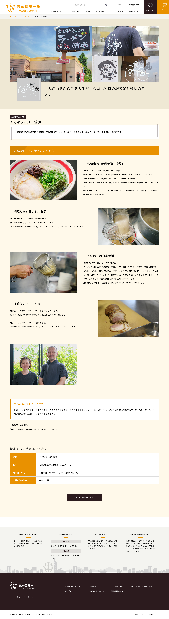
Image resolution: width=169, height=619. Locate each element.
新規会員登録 (134, 4)
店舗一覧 (26, 17)
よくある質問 (118, 11)
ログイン (120, 4)
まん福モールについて (58, 11)
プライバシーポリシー (43, 614)
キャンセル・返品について (142, 586)
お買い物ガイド (102, 11)
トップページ (14, 17)
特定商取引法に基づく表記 (20, 614)
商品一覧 (75, 11)
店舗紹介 (87, 11)
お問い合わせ (133, 11)
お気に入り (150, 10)
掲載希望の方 (117, 591)
